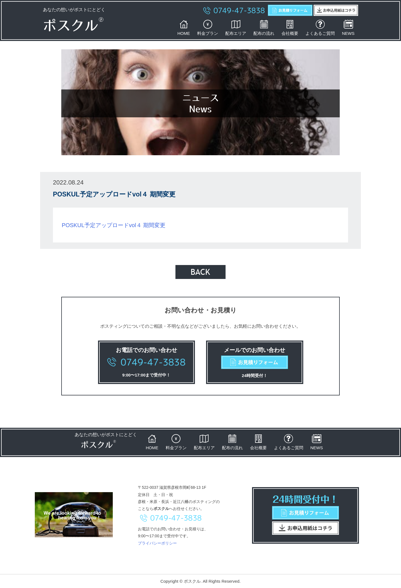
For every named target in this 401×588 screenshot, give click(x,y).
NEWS (348, 28)
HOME (183, 28)
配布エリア (235, 28)
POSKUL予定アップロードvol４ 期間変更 (113, 225)
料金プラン (207, 28)
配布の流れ (263, 28)
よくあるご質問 (320, 28)
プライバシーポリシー (157, 543)
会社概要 (290, 28)
